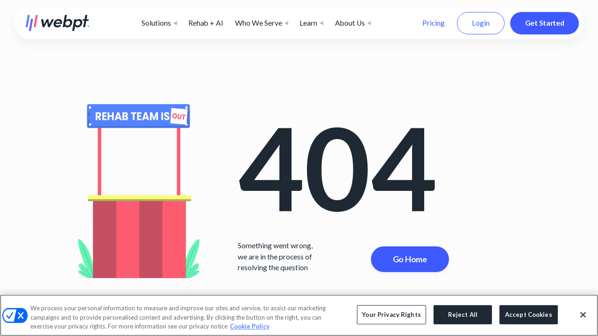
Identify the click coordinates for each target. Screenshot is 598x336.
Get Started (544, 23)
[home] (58, 23)
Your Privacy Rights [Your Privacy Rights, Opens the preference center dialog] (391, 314)
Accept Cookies (528, 314)
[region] (299, 315)
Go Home (410, 259)
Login (481, 23)
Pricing (433, 23)
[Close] (583, 314)
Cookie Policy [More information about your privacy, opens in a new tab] (250, 326)
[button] (159, 23)
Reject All (462, 314)
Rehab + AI (205, 23)
